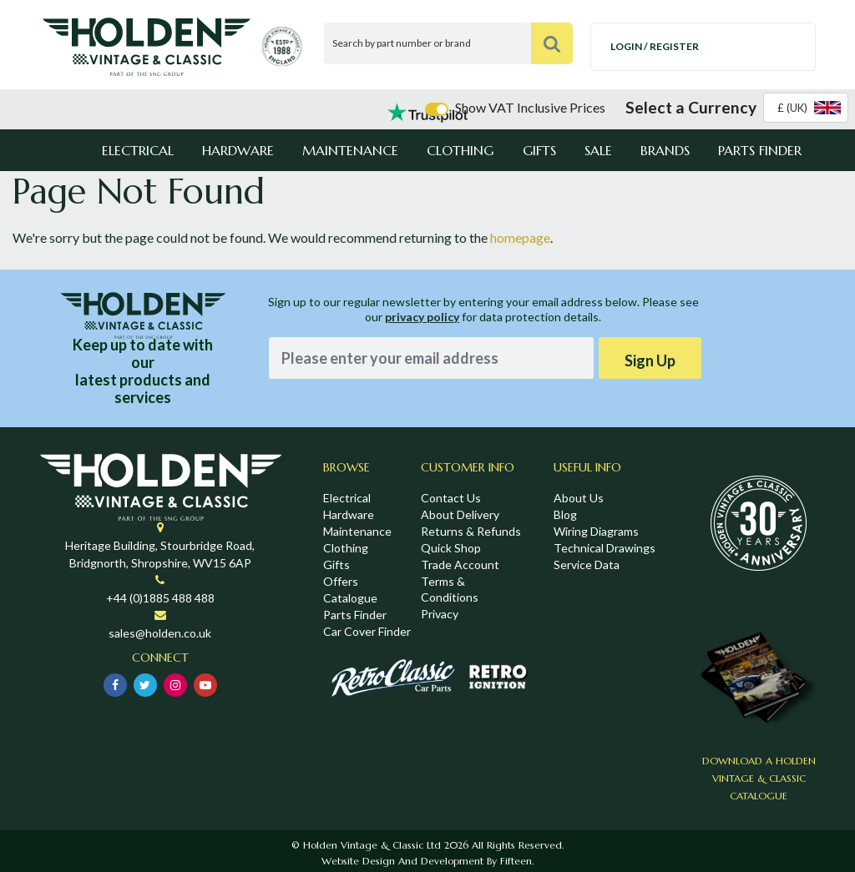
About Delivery (460, 514)
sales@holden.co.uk (160, 633)
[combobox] (805, 108)
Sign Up (650, 360)
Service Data (587, 564)
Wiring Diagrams (596, 531)
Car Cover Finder (367, 631)
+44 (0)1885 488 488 (160, 598)
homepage (520, 237)
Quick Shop (451, 548)
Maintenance (350, 150)
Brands (665, 150)
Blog (565, 514)
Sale (598, 150)
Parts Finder (760, 150)
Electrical (138, 150)
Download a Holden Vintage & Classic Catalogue (759, 778)
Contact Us (451, 498)
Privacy (439, 614)
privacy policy (422, 317)
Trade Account (460, 564)
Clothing (460, 150)
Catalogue (350, 598)
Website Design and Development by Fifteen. (427, 860)
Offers (340, 581)
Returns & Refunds (471, 531)
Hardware (238, 150)
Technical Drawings (604, 548)
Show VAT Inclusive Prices (530, 107)
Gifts (539, 150)
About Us (579, 498)
